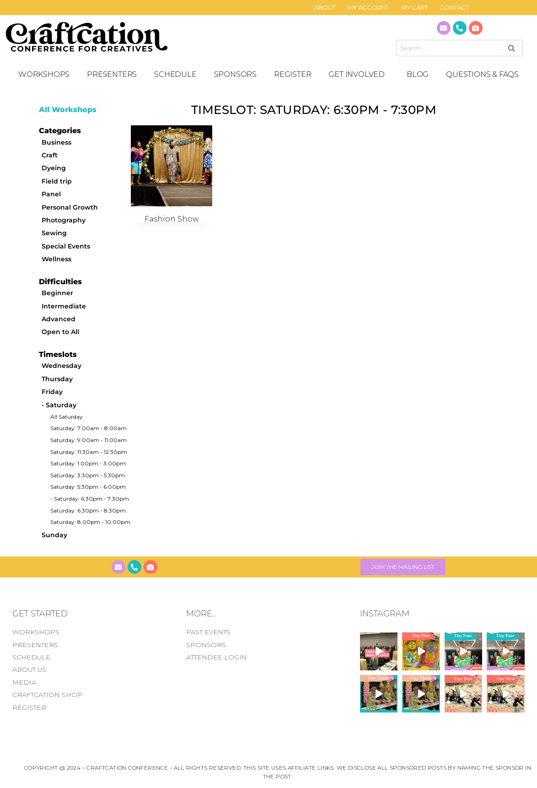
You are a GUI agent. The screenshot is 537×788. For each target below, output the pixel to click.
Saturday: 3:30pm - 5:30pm (87, 475)
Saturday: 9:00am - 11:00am (88, 440)
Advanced (58, 319)
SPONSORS (235, 74)
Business (56, 142)
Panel (51, 194)
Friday (52, 392)
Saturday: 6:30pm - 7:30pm (91, 498)
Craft (50, 155)
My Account (368, 8)
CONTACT (454, 8)
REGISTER (292, 74)
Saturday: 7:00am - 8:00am (88, 428)
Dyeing (54, 168)
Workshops (44, 74)
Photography (64, 220)
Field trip (57, 181)
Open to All (60, 332)
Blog (418, 74)
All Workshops (68, 109)
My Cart (414, 8)
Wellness (56, 259)
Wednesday (61, 366)
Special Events (66, 246)
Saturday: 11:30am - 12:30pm (88, 451)
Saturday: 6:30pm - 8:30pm (88, 510)
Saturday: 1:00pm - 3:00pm (88, 463)
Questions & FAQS (482, 74)
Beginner (57, 293)
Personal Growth (70, 207)
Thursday (57, 379)
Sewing (54, 233)
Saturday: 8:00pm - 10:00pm (90, 521)
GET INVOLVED (358, 74)
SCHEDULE (175, 74)
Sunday (54, 535)
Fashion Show (172, 219)
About (324, 8)
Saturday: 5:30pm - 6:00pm (88, 486)
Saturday (61, 405)
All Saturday (66, 416)
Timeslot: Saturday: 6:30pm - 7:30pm (313, 110)
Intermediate (64, 306)
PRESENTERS (112, 74)
